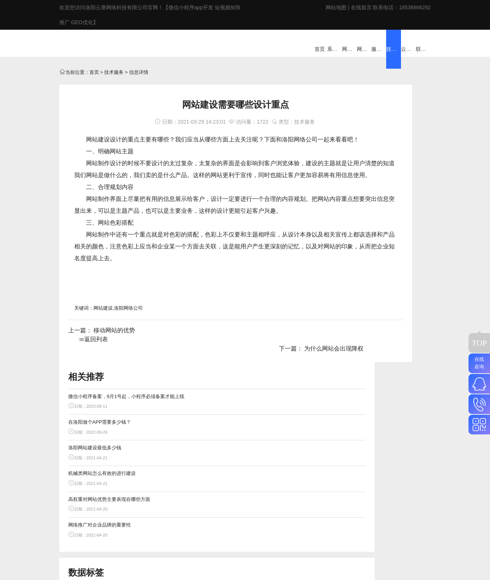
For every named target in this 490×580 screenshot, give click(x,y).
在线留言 (361, 7)
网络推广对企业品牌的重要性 (383, 261)
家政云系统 (306, 510)
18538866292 (415, 7)
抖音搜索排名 (374, 338)
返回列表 (197, 362)
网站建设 (98, 151)
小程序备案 (397, 349)
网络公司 (306, 151)
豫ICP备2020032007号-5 (225, 528)
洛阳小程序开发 (370, 407)
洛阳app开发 (373, 395)
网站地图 (336, 7)
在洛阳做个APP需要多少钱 (382, 373)
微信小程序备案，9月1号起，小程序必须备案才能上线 (387, 131)
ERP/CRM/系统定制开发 (230, 510)
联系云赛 (391, 510)
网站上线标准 (376, 418)
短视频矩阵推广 (393, 326)
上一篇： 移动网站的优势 (101, 362)
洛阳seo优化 (366, 384)
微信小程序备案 (380, 360)
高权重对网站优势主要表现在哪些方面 (387, 235)
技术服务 (114, 84)
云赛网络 (363, 510)
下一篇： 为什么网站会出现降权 (284, 362)
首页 (94, 84)
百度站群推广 (367, 349)
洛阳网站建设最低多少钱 (378, 183)
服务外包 (275, 510)
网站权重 (399, 407)
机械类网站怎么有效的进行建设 (386, 209)
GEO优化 (363, 326)
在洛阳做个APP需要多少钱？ (383, 157)
